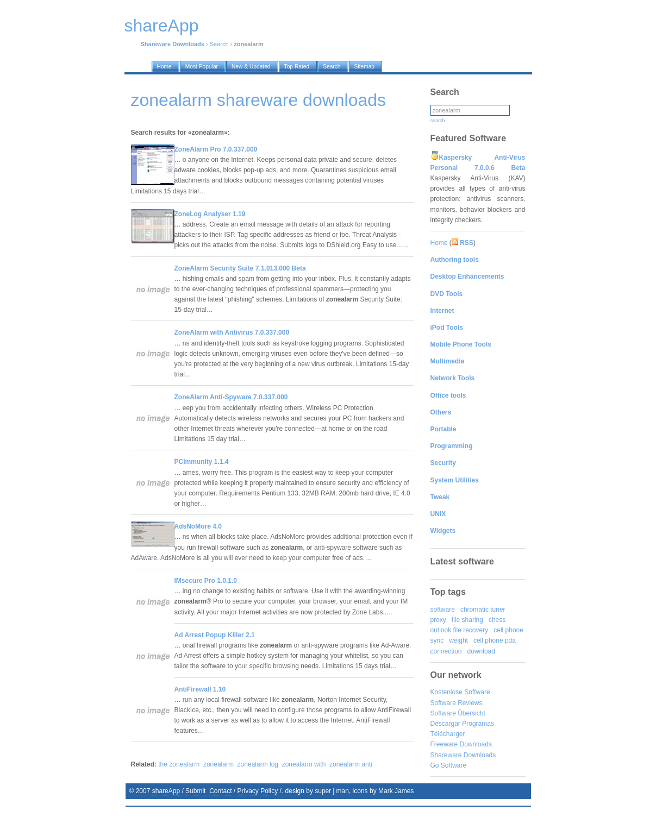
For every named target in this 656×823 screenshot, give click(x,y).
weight (458, 640)
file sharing (467, 620)
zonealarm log (258, 764)
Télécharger (447, 734)
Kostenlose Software (460, 692)
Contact (220, 791)
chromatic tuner (482, 609)
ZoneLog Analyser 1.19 (210, 214)
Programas (478, 723)
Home (439, 243)
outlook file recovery (459, 630)
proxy (438, 620)
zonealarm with (304, 764)
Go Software (448, 765)
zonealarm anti (350, 764)
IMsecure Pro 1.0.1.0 (205, 581)
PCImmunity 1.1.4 (201, 462)
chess (497, 620)
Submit (195, 791)
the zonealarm (178, 764)
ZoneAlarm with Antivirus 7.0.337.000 (232, 332)
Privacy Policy (258, 791)
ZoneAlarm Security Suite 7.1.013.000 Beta (240, 268)
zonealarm (218, 764)
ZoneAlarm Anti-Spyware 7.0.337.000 (231, 397)
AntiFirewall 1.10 (200, 689)
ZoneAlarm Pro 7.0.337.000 (216, 149)
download (481, 651)
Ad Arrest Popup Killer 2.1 (214, 635)
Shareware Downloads (463, 755)
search (437, 120)
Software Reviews (456, 703)
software (442, 609)
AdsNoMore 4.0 (198, 526)
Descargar (445, 723)
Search (219, 44)
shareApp (166, 791)
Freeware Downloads (461, 744)
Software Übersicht (457, 713)
